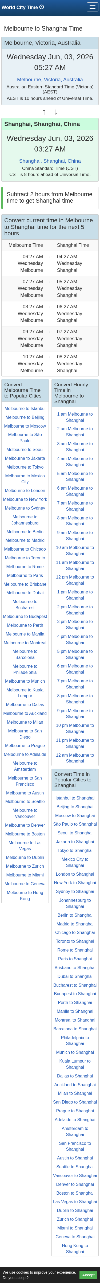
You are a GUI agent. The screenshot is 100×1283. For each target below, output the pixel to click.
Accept (88, 1275)
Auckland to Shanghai (75, 1085)
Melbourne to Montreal (25, 643)
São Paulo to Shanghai (75, 824)
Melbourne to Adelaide (25, 754)
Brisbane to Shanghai (75, 967)
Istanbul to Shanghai (74, 798)
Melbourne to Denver (25, 825)
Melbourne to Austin (25, 793)
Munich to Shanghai (75, 1052)
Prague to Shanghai (75, 1111)
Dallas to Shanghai (75, 1076)
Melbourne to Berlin (24, 532)
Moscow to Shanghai (75, 815)
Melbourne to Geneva (25, 884)
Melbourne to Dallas (25, 704)
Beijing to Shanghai (75, 807)
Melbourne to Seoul (24, 449)
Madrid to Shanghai (75, 924)
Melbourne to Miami (25, 875)
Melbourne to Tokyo (24, 467)
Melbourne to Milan (25, 722)
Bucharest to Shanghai (75, 985)
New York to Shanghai (75, 882)
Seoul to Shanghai (75, 833)
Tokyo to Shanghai (75, 850)
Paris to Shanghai (75, 959)
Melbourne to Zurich (25, 866)
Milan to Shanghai (75, 1093)
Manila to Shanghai (75, 1011)
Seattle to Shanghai (75, 1167)
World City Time (24, 7)
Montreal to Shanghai (75, 1020)
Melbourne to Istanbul (25, 408)
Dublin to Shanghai (75, 1210)
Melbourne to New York (25, 499)
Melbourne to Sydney (25, 508)
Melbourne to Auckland (25, 713)
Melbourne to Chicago (25, 549)
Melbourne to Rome (25, 566)
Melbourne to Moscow (25, 426)
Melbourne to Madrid (25, 540)
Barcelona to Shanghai (75, 1029)
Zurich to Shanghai (75, 1219)
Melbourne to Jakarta (25, 458)
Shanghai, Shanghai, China (50, 161)
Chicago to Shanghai (75, 932)
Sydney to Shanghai (75, 891)
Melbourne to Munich (25, 681)
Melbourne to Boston (25, 834)
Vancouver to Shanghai (75, 1175)
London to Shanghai (75, 874)
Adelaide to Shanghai (75, 1119)
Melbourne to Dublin (25, 857)
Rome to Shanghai (75, 950)
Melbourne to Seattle (25, 801)
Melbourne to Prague (25, 745)
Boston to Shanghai (75, 1193)
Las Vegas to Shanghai (75, 1201)
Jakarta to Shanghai (75, 841)
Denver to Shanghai (75, 1184)
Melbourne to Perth (25, 625)
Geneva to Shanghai (74, 1237)
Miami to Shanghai (75, 1228)
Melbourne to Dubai (25, 593)
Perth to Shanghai (75, 1002)
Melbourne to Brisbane (24, 584)
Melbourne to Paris (25, 575)
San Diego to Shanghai (75, 1102)
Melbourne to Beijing (25, 417)
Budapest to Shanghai (75, 993)
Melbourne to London (25, 490)
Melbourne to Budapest (25, 616)
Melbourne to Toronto (25, 558)
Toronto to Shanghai (75, 941)
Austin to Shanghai (75, 1158)
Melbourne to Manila (25, 634)
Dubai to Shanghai (75, 976)
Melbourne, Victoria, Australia (50, 79)
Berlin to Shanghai (75, 915)
